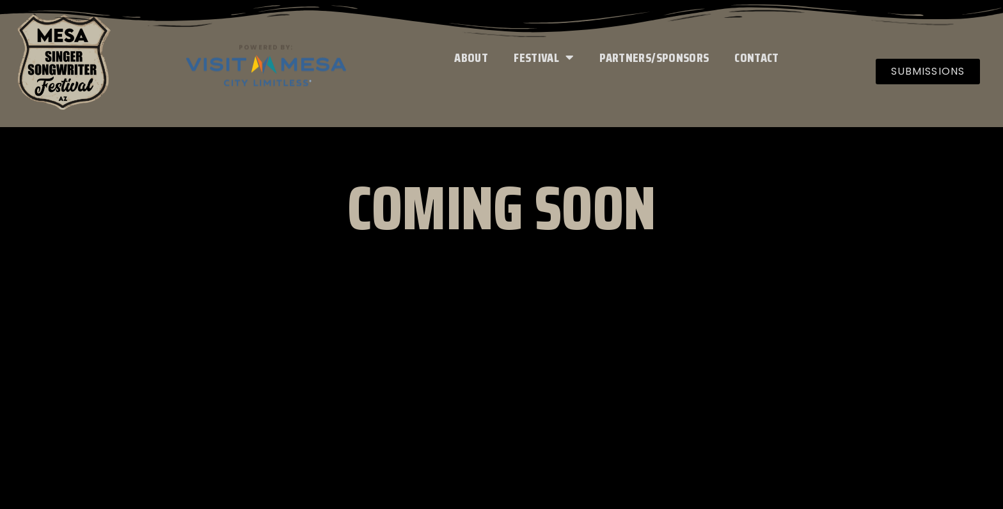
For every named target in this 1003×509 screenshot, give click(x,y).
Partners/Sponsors (654, 57)
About (471, 57)
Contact (756, 57)
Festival (544, 57)
